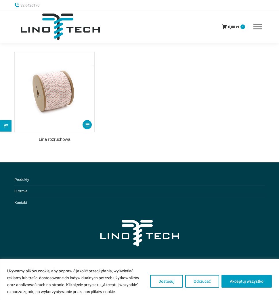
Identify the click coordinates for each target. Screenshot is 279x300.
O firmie (21, 191)
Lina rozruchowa (54, 139)
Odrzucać (202, 281)
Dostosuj (166, 281)
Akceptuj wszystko (246, 281)
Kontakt (20, 202)
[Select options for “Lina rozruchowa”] (87, 124)
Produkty (21, 179)
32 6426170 (26, 5)
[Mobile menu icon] (258, 27)
